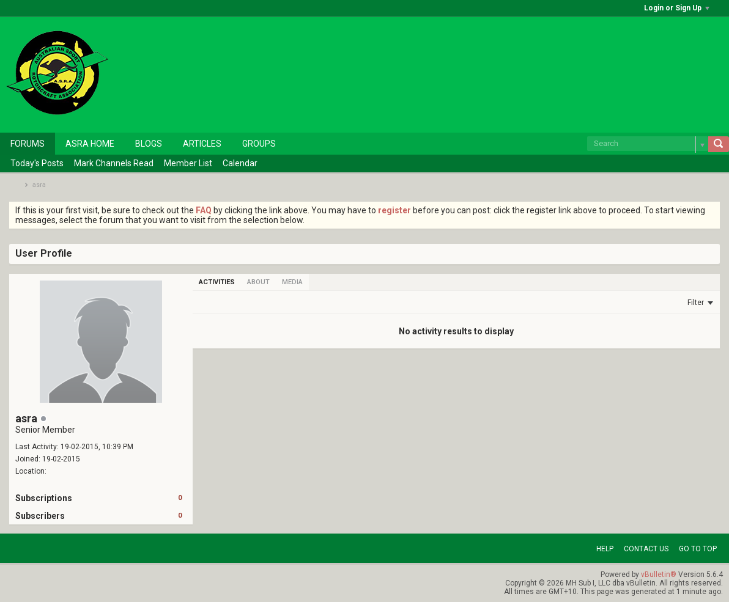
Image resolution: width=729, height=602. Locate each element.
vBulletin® (658, 574)
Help (604, 549)
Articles (202, 144)
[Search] (647, 143)
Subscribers (40, 516)
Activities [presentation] (217, 282)
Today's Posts (37, 163)
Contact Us (646, 549)
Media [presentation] (292, 282)
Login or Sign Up (676, 8)
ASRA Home (89, 144)
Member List (188, 163)
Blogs (148, 144)
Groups (259, 144)
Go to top (698, 549)
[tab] (217, 282)
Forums (27, 144)
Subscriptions (43, 498)
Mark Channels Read (114, 163)
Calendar (240, 163)
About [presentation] (258, 282)
